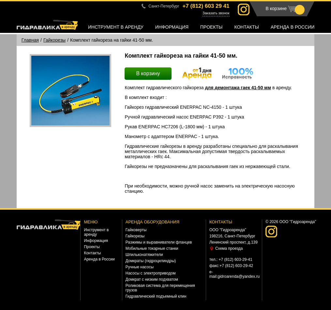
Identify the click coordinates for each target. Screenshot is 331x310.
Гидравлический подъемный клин (156, 296)
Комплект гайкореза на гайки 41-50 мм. (111, 40)
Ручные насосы (140, 267)
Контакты (246, 27)
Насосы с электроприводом (151, 273)
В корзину (148, 73)
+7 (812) (205, 6)
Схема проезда (229, 248)
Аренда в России (292, 27)
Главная (30, 40)
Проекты (211, 27)
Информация (171, 27)
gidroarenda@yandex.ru (239, 276)
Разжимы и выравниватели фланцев (159, 242)
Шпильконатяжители (144, 254)
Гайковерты (136, 230)
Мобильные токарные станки (152, 248)
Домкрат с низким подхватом (152, 279)
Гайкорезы (54, 40)
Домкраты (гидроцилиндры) (151, 261)
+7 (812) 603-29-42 (236, 265)
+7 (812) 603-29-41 (235, 259)
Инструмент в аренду (115, 27)
